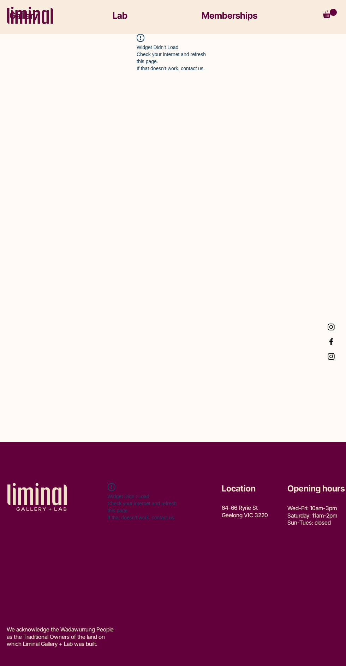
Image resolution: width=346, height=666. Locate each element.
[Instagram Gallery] (331, 356)
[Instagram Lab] (331, 326)
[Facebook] (331, 341)
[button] (54, 15)
